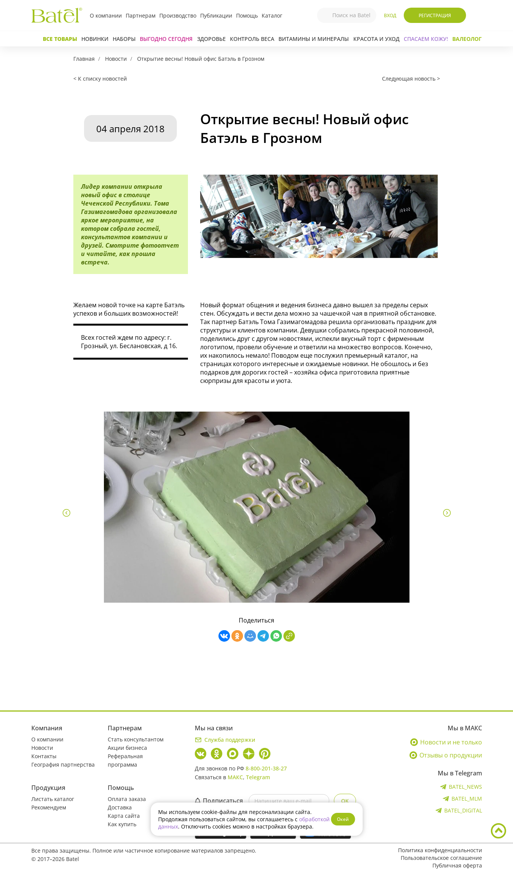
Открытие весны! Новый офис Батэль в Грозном (200, 58)
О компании (106, 15)
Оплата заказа (127, 799)
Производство (177, 15)
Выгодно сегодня (166, 38)
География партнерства (63, 764)
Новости (116, 58)
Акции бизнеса (127, 747)
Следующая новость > (411, 78)
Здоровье (211, 38)
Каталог (272, 15)
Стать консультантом (135, 739)
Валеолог (467, 38)
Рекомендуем (48, 807)
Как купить (122, 824)
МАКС (235, 777)
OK (345, 800)
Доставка (120, 807)
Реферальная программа (125, 760)
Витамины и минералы (313, 38)
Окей (343, 819)
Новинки (94, 38)
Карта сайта (124, 815)
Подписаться (219, 800)
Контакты (44, 756)
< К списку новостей (100, 78)
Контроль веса (252, 38)
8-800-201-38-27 (266, 768)
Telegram (258, 777)
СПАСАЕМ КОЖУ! (426, 38)
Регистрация (435, 15)
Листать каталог (52, 799)
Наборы (124, 38)
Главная (84, 58)
